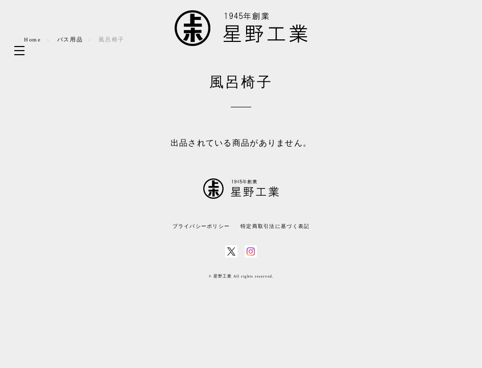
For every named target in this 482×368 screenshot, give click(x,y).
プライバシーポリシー (201, 226)
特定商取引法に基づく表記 (274, 226)
